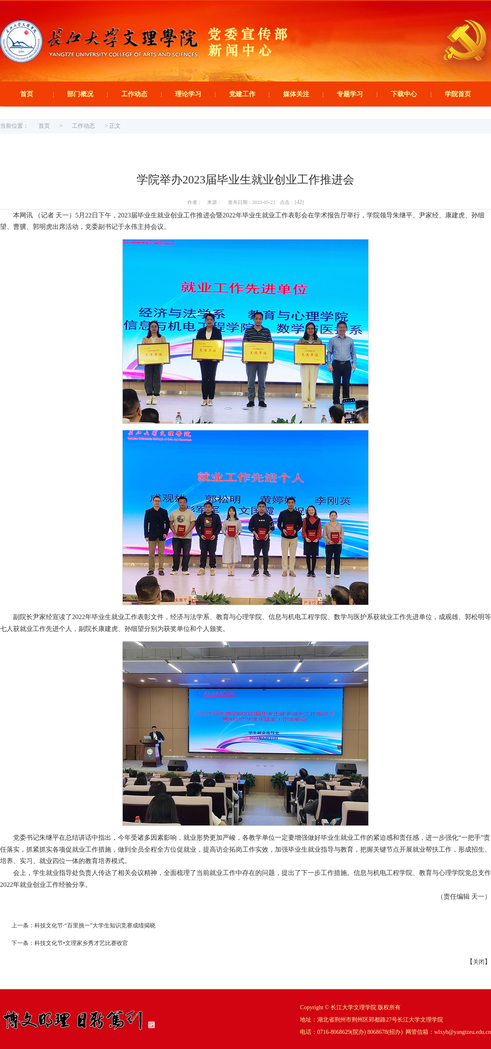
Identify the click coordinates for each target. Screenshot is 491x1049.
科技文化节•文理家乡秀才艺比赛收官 (81, 943)
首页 (26, 93)
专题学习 (350, 93)
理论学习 (188, 93)
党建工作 (242, 93)
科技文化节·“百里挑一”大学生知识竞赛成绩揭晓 (94, 925)
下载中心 (404, 93)
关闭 (478, 962)
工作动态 (134, 93)
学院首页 (458, 93)
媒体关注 (296, 93)
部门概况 (80, 93)
